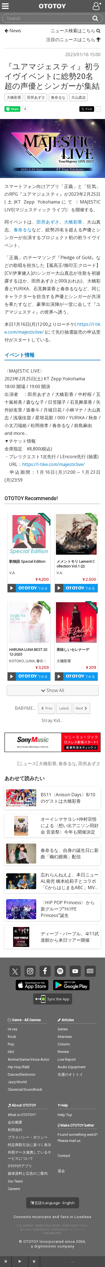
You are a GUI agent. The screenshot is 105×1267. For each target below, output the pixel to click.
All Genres (32, 1020)
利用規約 (15, 1130)
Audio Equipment (72, 1067)
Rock (12, 1037)
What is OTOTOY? (22, 1115)
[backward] (6, 1261)
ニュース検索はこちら (76, 31)
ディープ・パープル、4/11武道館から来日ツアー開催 (70, 937)
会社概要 (15, 1122)
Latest (64, 708)
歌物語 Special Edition (27, 561)
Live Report (67, 1059)
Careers (14, 1189)
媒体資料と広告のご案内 (28, 1173)
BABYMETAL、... (26, 708)
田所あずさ (47, 222)
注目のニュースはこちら (73, 39)
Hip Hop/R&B (19, 1067)
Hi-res (12, 1029)
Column (64, 1044)
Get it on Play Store (71, 985)
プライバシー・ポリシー (28, 1137)
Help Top (65, 1115)
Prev (48, 708)
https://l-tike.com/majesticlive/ (53, 464)
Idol (11, 1052)
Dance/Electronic (21, 1074)
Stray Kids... (52, 720)
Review (63, 1052)
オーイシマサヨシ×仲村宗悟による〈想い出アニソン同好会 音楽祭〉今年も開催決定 (70, 825)
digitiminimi (45, 1246)
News (12, 31)
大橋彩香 (73, 222)
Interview (65, 1037)
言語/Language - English (53, 1202)
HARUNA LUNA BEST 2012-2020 (28, 652)
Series (63, 1029)
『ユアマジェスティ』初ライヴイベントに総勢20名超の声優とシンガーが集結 (52, 76)
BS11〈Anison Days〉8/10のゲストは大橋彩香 (68, 798)
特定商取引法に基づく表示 (29, 1145)
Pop (11, 1044)
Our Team (15, 1181)
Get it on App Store (32, 985)
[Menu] (6, 6)
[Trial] (12, 588)
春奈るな (23, 230)
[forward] (34, 1261)
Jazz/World (17, 1082)
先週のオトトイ (70, 1074)
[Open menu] (97, 6)
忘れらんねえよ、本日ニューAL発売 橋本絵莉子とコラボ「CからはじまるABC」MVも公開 (70, 884)
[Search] (97, 18)
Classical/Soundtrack (25, 1089)
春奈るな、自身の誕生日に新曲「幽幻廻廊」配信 (70, 853)
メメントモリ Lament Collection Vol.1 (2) (76, 564)
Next (79, 708)
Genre (16, 1020)
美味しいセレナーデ (73, 649)
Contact (64, 1156)
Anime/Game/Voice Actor (28, 1059)
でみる (33, 588)
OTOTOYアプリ (20, 1166)
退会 (61, 1171)
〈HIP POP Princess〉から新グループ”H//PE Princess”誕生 (68, 908)
